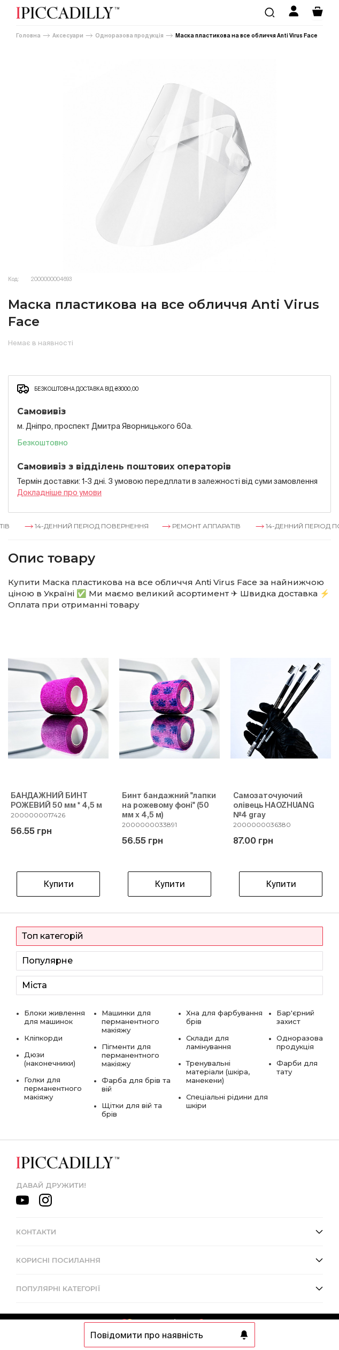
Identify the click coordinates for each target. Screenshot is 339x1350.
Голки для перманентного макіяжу (53, 1088)
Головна (28, 36)
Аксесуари (67, 36)
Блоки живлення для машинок (54, 1017)
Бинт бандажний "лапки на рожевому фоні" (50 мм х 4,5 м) (169, 805)
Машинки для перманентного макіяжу (130, 1021)
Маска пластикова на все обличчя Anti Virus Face (246, 36)
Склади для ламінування (208, 1042)
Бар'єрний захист (295, 1017)
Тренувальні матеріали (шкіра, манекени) (218, 1071)
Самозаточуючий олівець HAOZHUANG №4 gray (273, 805)
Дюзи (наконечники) (49, 1058)
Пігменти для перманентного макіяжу (130, 1055)
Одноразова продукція (129, 36)
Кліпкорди (43, 1038)
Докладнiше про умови (59, 492)
